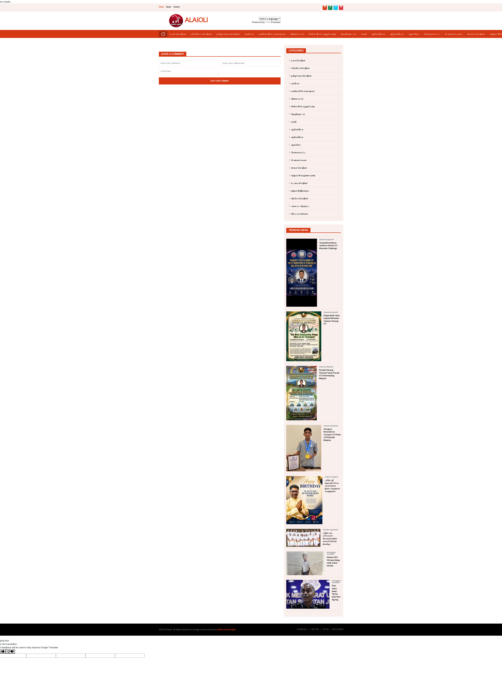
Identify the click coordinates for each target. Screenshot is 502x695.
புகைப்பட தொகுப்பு (299, 206)
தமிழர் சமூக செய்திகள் (228, 33)
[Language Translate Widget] (270, 18)
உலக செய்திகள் (178, 33)
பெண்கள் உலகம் (453, 33)
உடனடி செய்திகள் (298, 183)
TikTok (325, 629)
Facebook (302, 629)
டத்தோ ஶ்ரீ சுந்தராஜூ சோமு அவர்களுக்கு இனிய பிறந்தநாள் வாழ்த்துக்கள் (332, 485)
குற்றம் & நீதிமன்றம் (299, 190)
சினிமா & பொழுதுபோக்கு (322, 33)
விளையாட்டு (297, 33)
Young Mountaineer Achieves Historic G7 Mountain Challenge (328, 245)
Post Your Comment (220, 81)
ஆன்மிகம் (413, 33)
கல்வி (364, 33)
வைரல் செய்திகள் (476, 33)
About (168, 7)
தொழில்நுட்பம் (348, 33)
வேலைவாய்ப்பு (432, 33)
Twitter (314, 629)
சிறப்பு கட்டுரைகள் (298, 213)
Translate (273, 22)
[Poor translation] (10, 651)
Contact (176, 7)
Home (161, 7)
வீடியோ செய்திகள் (298, 198)
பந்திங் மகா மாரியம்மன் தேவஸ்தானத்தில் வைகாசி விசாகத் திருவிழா (330, 538)
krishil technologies (226, 629)
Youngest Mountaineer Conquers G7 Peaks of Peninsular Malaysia (332, 434)
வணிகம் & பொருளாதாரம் (272, 33)
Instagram (337, 629)
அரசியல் (249, 33)
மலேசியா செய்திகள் (201, 33)
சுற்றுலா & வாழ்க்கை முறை (302, 175)
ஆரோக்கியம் (378, 33)
